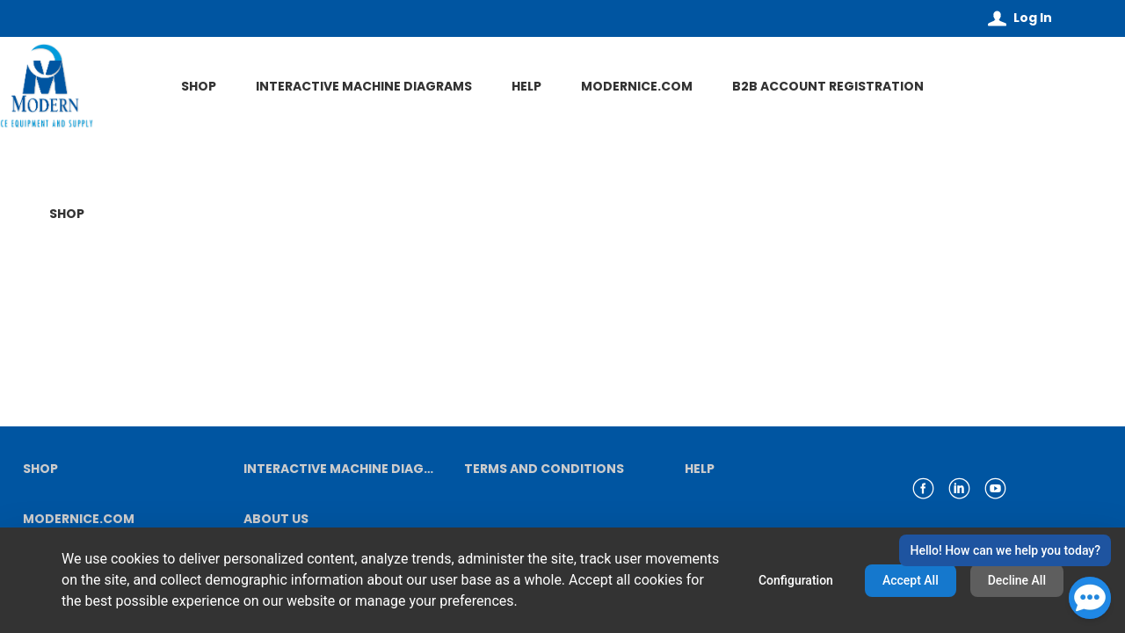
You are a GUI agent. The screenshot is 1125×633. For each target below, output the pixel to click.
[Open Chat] (1090, 598)
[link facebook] (923, 488)
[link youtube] (995, 488)
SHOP (66, 214)
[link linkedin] (959, 488)
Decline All (1017, 580)
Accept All (910, 580)
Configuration (795, 580)
